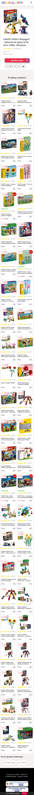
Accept (24, 793)
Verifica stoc (20, 60)
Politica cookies (22, 776)
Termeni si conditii (13, 774)
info (14, 105)
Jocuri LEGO (22, 763)
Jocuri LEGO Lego (9, 763)
